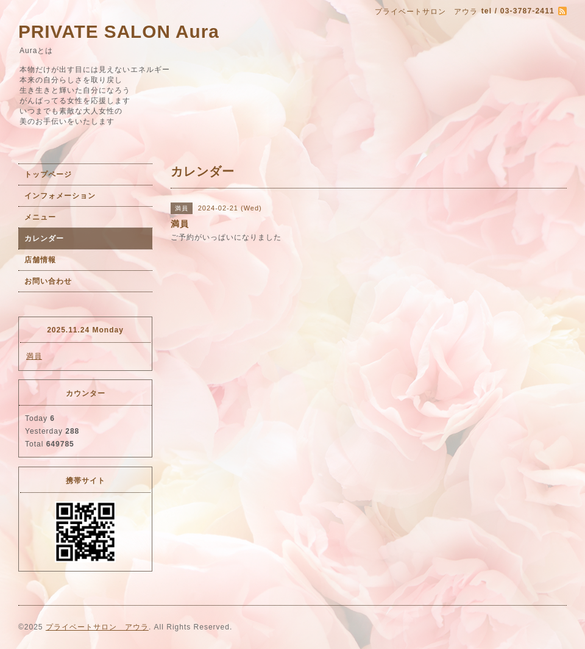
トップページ (48, 174)
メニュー (40, 217)
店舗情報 (40, 260)
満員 (34, 356)
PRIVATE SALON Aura (118, 31)
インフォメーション (60, 196)
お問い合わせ (48, 281)
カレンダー (44, 238)
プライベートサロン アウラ (97, 627)
